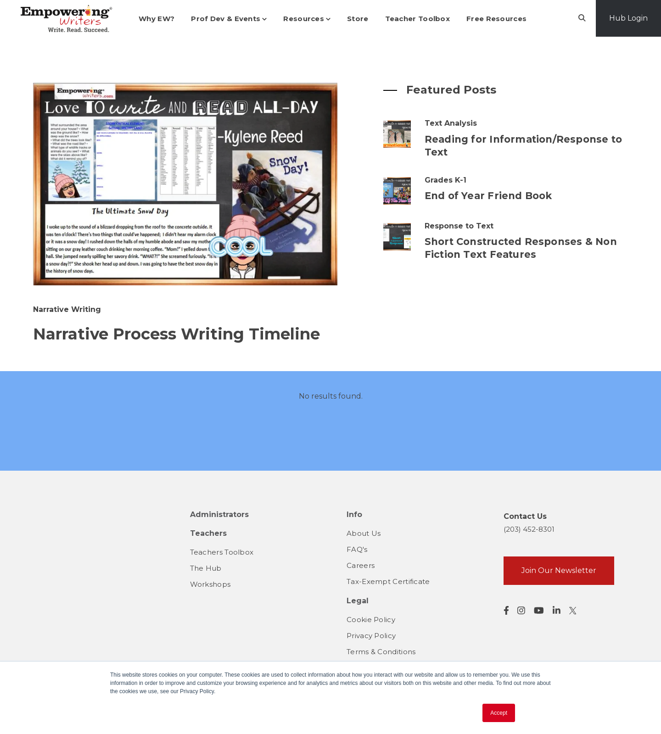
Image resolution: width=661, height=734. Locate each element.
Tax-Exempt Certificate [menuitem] (388, 581)
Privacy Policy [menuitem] (371, 635)
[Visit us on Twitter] (573, 610)
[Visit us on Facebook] (506, 610)
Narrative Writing (67, 309)
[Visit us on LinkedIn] (556, 610)
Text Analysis (451, 123)
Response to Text (459, 226)
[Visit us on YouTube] (539, 610)
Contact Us (525, 516)
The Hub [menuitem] (206, 568)
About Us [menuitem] (364, 533)
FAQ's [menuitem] (357, 549)
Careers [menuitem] (361, 565)
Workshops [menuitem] (210, 584)
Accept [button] (498, 713)
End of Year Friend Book (488, 195)
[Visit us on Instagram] (521, 610)
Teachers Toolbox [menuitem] (222, 552)
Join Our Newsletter (558, 570)
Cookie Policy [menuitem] (371, 619)
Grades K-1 (445, 180)
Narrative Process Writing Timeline (176, 334)
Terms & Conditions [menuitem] (381, 651)
